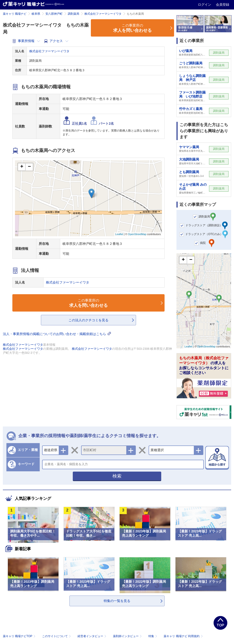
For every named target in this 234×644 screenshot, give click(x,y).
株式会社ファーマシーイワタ (103, 13)
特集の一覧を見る (117, 601)
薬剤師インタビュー (128, 636)
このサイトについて (57, 636)
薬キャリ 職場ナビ (14, 13)
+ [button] (21, 166)
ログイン (205, 4)
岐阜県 (36, 13)
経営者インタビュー (92, 636)
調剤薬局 (73, 13)
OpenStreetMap (137, 234)
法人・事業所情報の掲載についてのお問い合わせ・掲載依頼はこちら (57, 334)
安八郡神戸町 (54, 13)
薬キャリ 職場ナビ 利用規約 (183, 636)
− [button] (29, 166)
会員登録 (222, 4)
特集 (153, 636)
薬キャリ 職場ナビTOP (19, 636)
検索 (117, 476)
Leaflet (119, 234)
